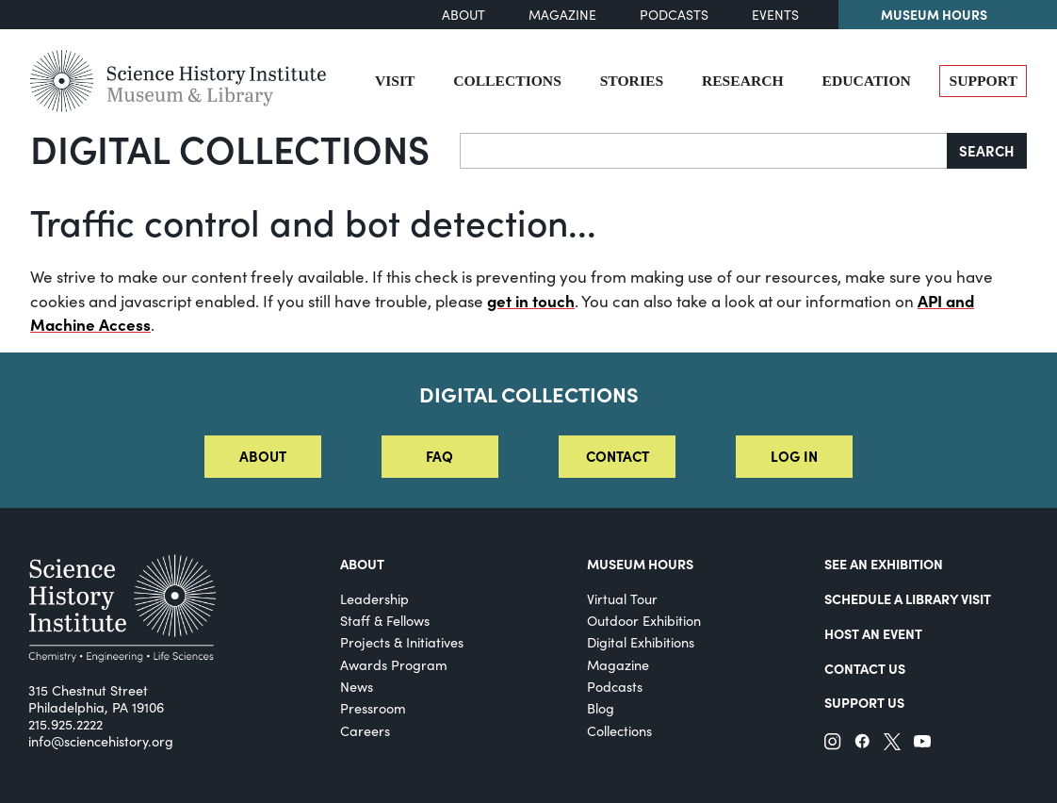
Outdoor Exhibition (644, 620)
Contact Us (864, 668)
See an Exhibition (883, 563)
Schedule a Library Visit (907, 598)
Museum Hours (934, 14)
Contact (617, 456)
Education (865, 81)
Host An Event (873, 633)
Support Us (864, 702)
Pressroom (373, 707)
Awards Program (393, 664)
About (463, 15)
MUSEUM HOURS (640, 563)
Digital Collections (230, 148)
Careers (365, 730)
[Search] (704, 151)
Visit (395, 81)
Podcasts (674, 15)
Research (743, 81)
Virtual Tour (622, 598)
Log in (794, 456)
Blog (600, 707)
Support (982, 81)
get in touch (531, 300)
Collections (507, 81)
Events (775, 15)
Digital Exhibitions (640, 641)
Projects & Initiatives (401, 641)
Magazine (562, 15)
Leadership (374, 598)
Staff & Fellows (385, 620)
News (356, 686)
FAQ (439, 456)
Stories (631, 81)
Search (987, 150)
